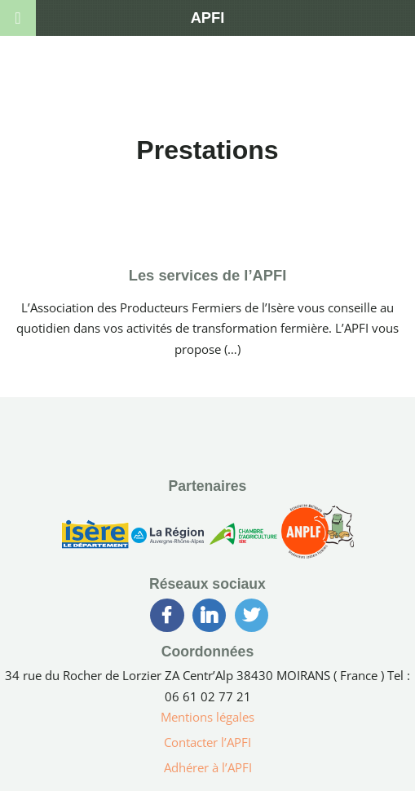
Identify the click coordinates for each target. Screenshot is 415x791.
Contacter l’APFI (207, 742)
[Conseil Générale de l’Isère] (95, 537)
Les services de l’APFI (208, 275)
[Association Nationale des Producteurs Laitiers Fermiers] (317, 538)
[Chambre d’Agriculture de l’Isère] (242, 537)
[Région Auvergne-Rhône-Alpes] (167, 537)
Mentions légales (207, 717)
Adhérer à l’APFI (208, 767)
